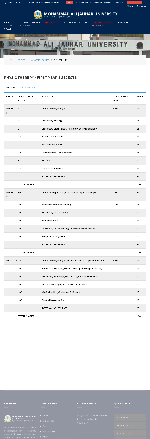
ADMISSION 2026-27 (102, 23)
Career (130, 6)
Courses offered (30, 23)
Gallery (8, 29)
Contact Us (141, 6)
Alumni (136, 22)
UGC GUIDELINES (134, 2)
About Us (9, 23)
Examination (52, 22)
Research (122, 22)
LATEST (69, 2)
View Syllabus (29, 87)
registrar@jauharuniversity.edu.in (45, 2)
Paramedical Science (39, 60)
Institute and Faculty (75, 22)
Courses (21, 60)
